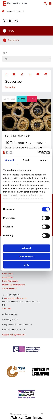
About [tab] (43, 160)
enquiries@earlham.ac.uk (15, 298)
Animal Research (9, 288)
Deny (26, 265)
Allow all (26, 248)
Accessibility (7, 277)
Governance (7, 274)
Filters (8, 31)
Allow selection (26, 256)
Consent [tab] (9, 160)
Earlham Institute (3, 11)
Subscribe (10, 87)
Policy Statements (10, 281)
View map (6, 308)
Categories (11, 40)
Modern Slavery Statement (13, 285)
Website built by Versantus (13, 335)
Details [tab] (26, 160)
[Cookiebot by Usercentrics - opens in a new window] (38, 152)
